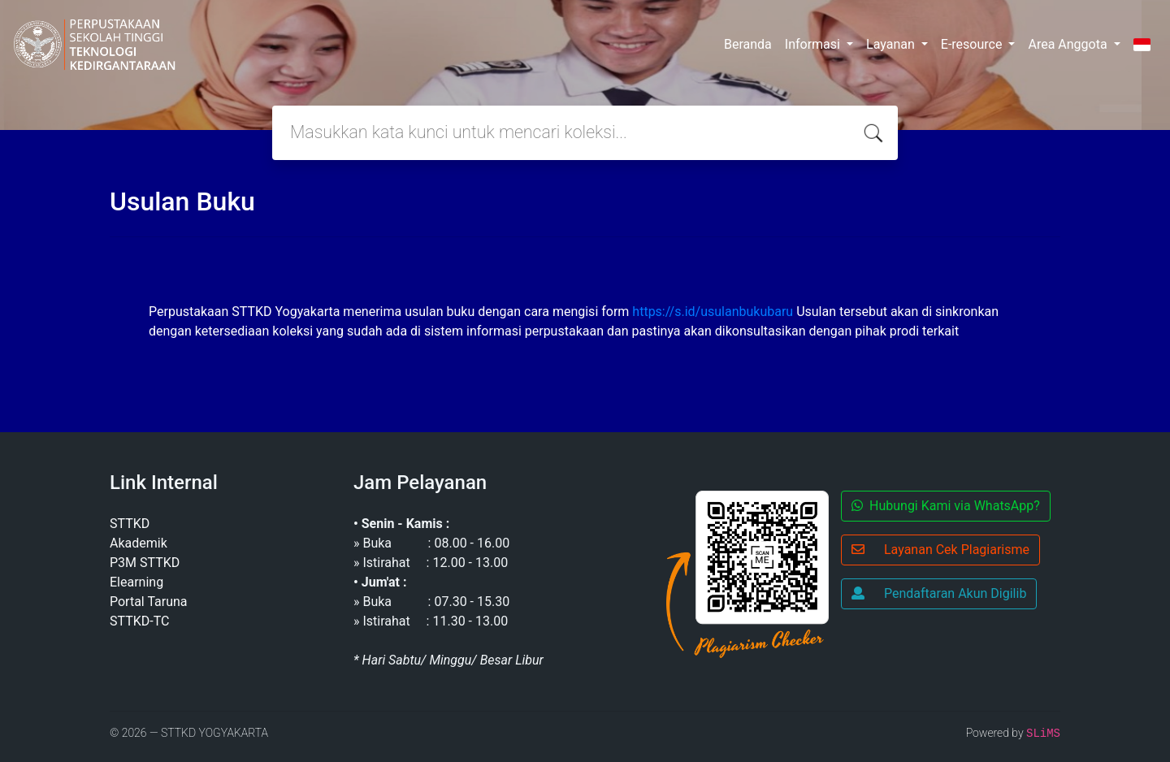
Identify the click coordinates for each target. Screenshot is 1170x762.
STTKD (130, 523)
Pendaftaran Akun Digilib (939, 593)
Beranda (748, 44)
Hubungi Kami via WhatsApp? (946, 505)
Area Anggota (1069, 44)
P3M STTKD (145, 562)
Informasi (814, 44)
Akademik (138, 543)
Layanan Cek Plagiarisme (940, 549)
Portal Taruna (149, 601)
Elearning (136, 582)
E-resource (973, 44)
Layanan (892, 44)
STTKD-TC (139, 621)
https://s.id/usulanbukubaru (712, 311)
